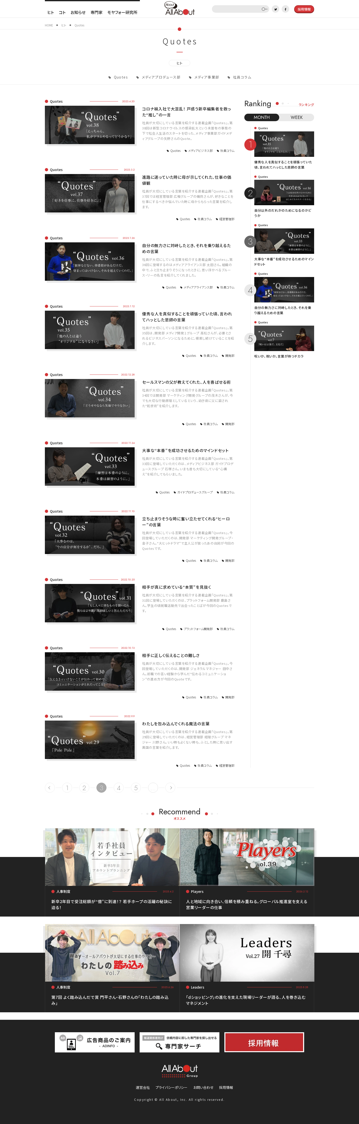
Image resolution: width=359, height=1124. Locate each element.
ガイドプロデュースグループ (195, 492)
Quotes (120, 77)
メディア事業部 (206, 77)
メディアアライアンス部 (198, 287)
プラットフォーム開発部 (198, 629)
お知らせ (78, 12)
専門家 (96, 12)
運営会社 (143, 1087)
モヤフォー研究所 (122, 12)
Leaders (197, 987)
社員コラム (241, 77)
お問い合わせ (203, 1087)
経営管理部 (226, 219)
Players (197, 891)
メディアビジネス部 (200, 150)
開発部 (229, 355)
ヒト (50, 12)
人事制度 (63, 891)
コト (62, 12)
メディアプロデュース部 (160, 77)
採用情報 (226, 1087)
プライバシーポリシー (171, 1087)
